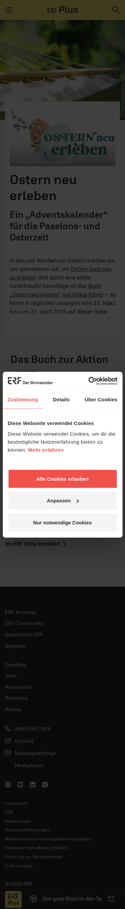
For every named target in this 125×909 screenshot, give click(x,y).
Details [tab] (61, 399)
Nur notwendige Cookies (62, 522)
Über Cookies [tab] (101, 399)
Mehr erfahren (46, 449)
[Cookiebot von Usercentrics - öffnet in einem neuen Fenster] (89, 381)
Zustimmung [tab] (23, 399)
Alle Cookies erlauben (62, 478)
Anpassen (63, 500)
